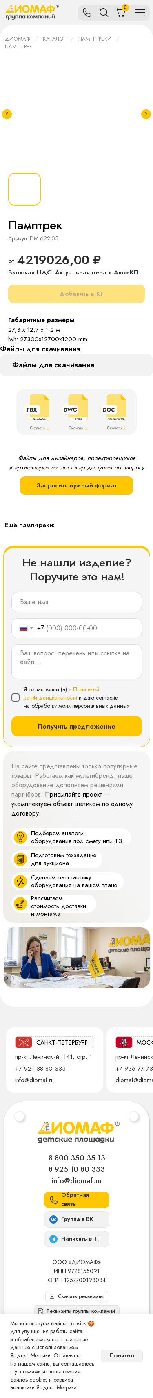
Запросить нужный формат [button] (76, 485)
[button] (77, 1311)
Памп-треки (94, 39)
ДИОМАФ (17, 39)
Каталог (54, 39)
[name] (76, 602)
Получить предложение (76, 726)
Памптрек (19, 46)
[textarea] (76, 661)
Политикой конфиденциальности (61, 693)
